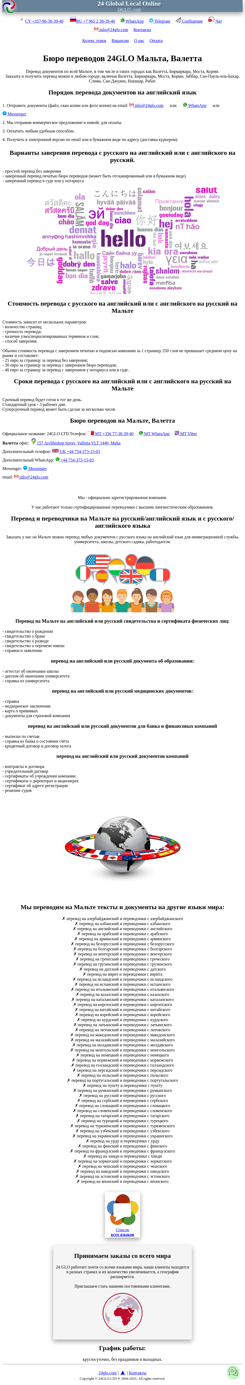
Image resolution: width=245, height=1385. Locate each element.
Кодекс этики (94, 40)
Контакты (142, 29)
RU (92, 21)
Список (122, 1214)
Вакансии (120, 40)
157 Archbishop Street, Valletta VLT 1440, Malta (76, 443)
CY (41, 21)
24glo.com (108, 1373)
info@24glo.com (146, 105)
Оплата (156, 40)
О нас (139, 40)
